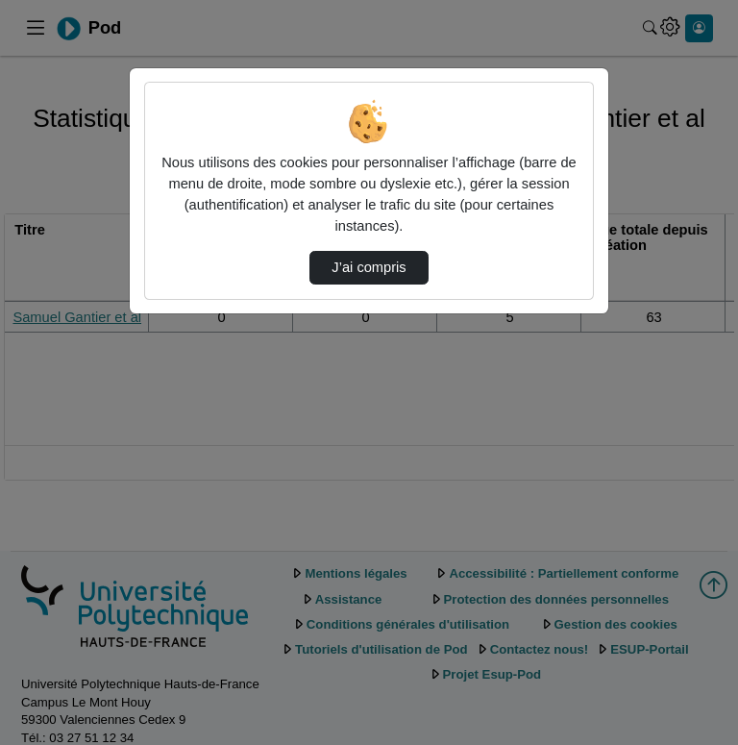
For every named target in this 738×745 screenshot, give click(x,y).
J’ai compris (369, 267)
